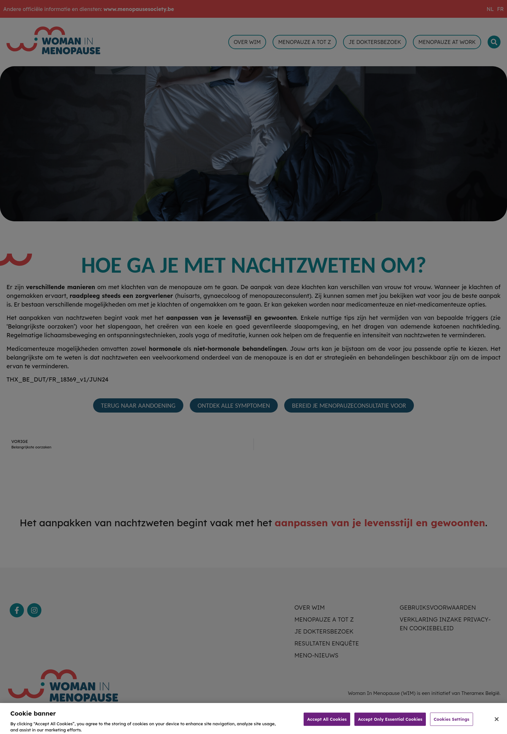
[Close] (497, 724)
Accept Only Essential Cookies (390, 724)
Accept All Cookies (327, 724)
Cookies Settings (451, 724)
